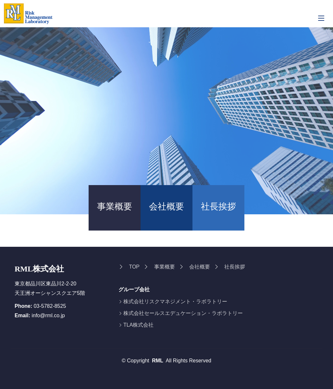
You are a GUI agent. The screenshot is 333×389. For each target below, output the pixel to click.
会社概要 (166, 206)
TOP (134, 267)
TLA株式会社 (138, 325)
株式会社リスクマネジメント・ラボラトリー (175, 301)
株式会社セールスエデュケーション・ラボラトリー (183, 313)
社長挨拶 (218, 206)
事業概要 (114, 206)
